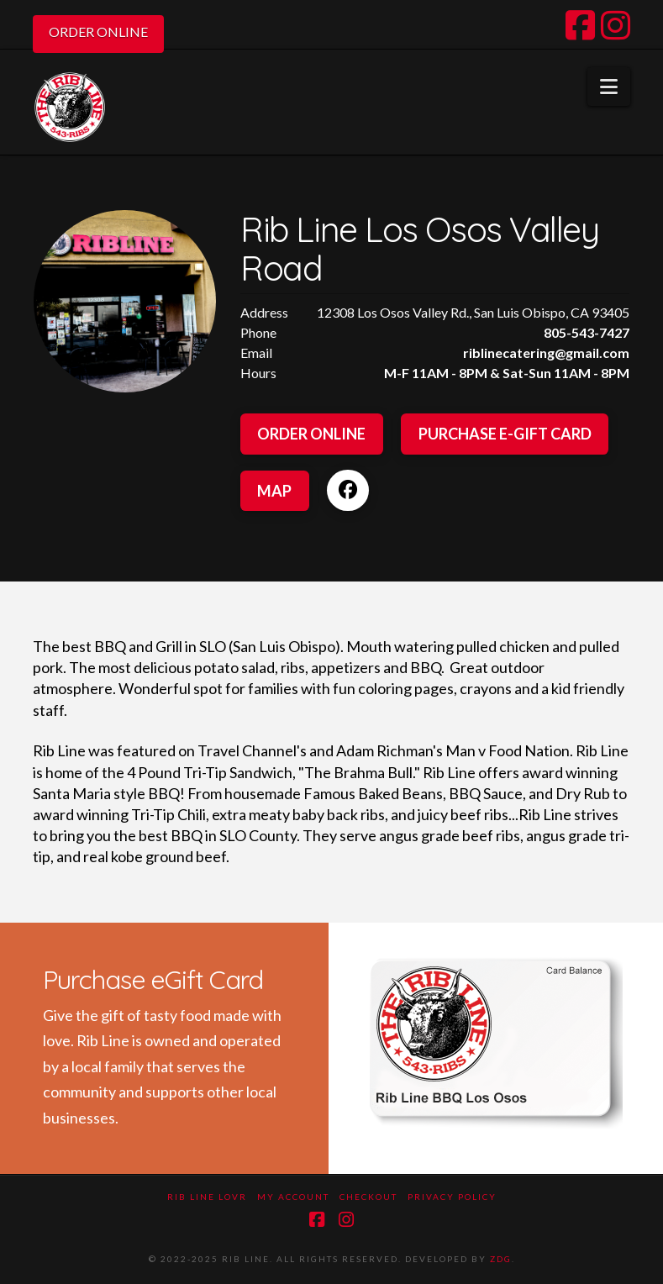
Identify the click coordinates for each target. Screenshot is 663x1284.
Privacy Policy (452, 1197)
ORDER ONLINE (98, 31)
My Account (293, 1197)
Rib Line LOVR (207, 1197)
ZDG (501, 1259)
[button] (608, 86)
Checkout (368, 1197)
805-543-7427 (586, 332)
